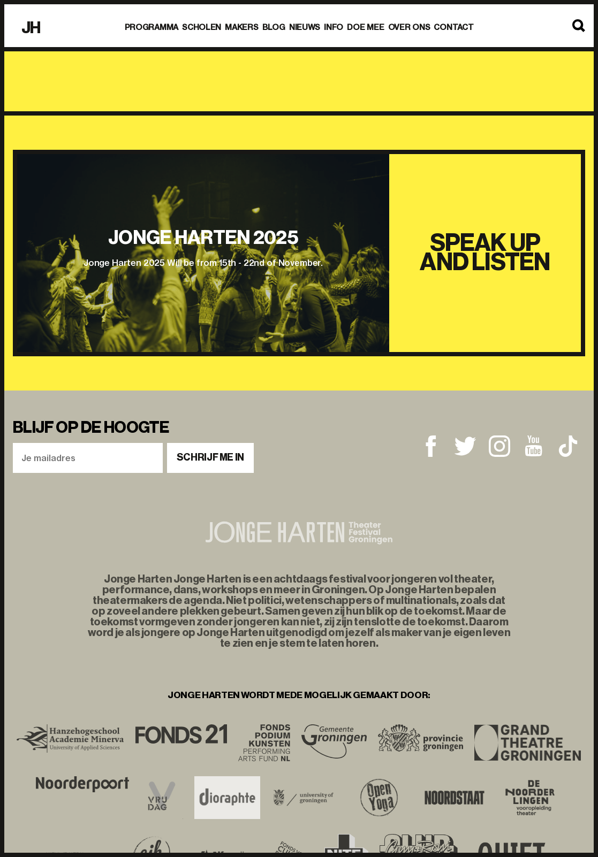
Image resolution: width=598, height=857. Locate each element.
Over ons (409, 27)
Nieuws (304, 27)
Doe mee (365, 27)
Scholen (201, 27)
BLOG (273, 27)
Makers (241, 27)
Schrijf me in (210, 457)
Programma (151, 27)
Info (333, 27)
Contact (453, 27)
